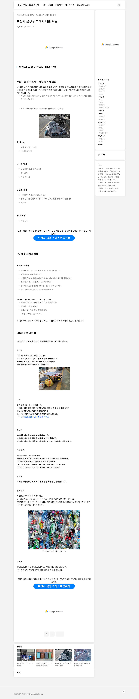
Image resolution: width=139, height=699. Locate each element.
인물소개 (102, 91)
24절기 (114, 180)
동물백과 (102, 119)
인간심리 (102, 105)
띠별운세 (113, 191)
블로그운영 (115, 174)
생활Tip (101, 130)
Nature (100, 114)
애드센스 (108, 174)
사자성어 (101, 182)
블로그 (111, 188)
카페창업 (108, 182)
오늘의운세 (105, 191)
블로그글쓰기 (102, 185)
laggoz (40, 694)
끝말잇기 (116, 171)
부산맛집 (101, 174)
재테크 (101, 102)
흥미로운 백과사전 (28, 5)
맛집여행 (101, 188)
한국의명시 (103, 86)
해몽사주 (102, 125)
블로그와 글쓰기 (83, 5)
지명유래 (102, 139)
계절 (99, 191)
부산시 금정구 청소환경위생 (54, 237)
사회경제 (101, 97)
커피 (99, 180)
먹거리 (101, 141)
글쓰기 (100, 177)
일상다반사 (102, 122)
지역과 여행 (69, 5)
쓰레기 (117, 188)
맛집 (110, 171)
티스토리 (116, 168)
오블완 (117, 177)
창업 (106, 188)
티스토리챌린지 (107, 168)
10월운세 (108, 180)
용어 (105, 177)
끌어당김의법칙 (104, 107)
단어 (99, 168)
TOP (123, 691)
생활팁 (50, 5)
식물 (109, 185)
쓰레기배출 (115, 182)
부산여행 (111, 177)
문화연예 (101, 83)
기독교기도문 (103, 133)
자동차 (100, 144)
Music (101, 94)
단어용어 (101, 110)
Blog (100, 100)
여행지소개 (102, 136)
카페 (113, 185)
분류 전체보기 (103, 80)
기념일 (101, 128)
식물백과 (58, 5)
